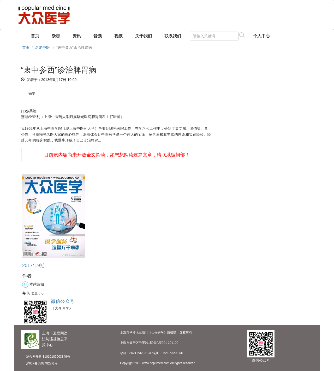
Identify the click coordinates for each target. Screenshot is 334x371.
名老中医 (42, 47)
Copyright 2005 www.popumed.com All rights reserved (157, 363)
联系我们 (172, 36)
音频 (97, 36)
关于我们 (143, 36)
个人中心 (261, 36)
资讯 (77, 36)
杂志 (56, 36)
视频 (118, 36)
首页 (35, 36)
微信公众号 (62, 301)
